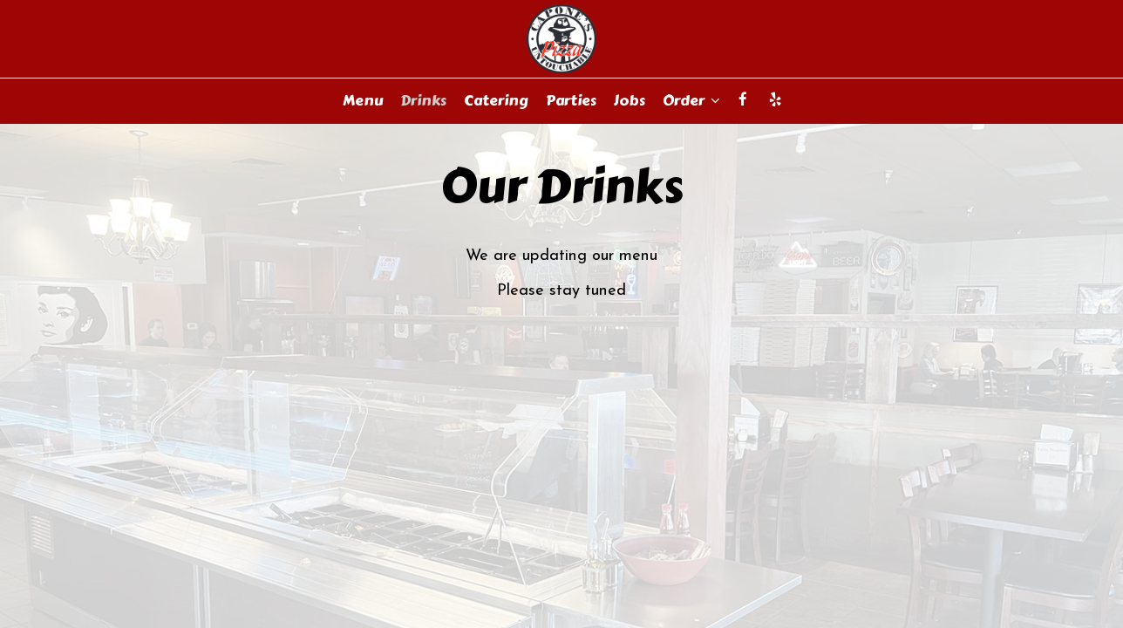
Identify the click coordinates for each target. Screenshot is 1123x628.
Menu (363, 100)
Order (691, 100)
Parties (571, 100)
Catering (496, 100)
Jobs (629, 100)
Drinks (423, 100)
